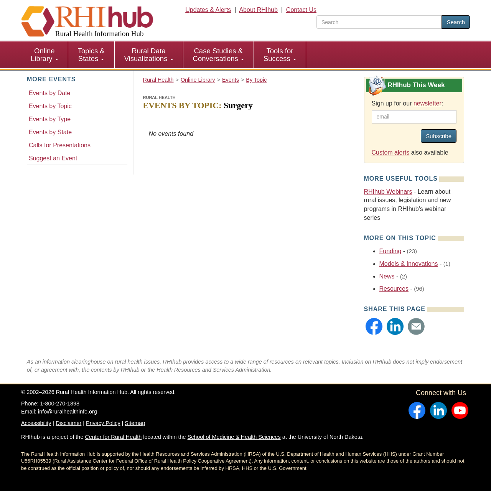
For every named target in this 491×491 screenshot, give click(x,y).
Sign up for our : (407, 103)
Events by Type (50, 119)
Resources (394, 288)
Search (456, 22)
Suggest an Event (53, 158)
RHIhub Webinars (388, 191)
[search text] (379, 22)
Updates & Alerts (208, 10)
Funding (390, 251)
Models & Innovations (408, 263)
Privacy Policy (103, 423)
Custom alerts (391, 152)
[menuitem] (44, 54)
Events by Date (50, 93)
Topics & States (91, 55)
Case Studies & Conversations (218, 55)
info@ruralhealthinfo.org (67, 412)
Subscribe (438, 136)
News (387, 276)
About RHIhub (258, 10)
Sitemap (135, 423)
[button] (374, 326)
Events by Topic (50, 106)
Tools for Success (280, 55)
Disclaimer (68, 423)
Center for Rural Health (113, 437)
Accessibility (36, 423)
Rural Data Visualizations (148, 55)
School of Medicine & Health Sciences (234, 437)
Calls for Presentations (60, 145)
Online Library (44, 55)
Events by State (50, 132)
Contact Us (301, 10)
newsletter (428, 103)
